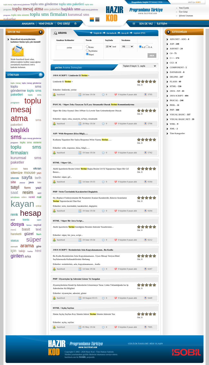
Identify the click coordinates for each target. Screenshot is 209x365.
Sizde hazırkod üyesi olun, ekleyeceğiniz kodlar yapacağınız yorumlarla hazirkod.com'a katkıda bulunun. (26, 63)
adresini (76, 293)
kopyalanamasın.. (86, 264)
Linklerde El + (63, 81)
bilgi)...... (85, 148)
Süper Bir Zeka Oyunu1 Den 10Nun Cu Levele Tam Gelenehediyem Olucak (87, 110)
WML (172, 124)
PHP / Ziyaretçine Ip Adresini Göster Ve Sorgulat (76, 279)
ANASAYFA (28, 23)
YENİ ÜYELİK (46, 23)
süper (64, 119)
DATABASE (175, 72)
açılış (64, 322)
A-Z (143, 47)
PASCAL (174, 100)
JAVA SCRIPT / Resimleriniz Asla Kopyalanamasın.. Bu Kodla (83, 250)
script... (79, 235)
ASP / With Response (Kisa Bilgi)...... (70, 133)
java (73, 235)
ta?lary (84, 119)
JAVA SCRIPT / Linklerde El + (71, 75)
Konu (91, 47)
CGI (172, 62)
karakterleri (83, 206)
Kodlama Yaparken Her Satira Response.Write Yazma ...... (82, 139)
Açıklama (93, 51)
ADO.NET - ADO (178, 39)
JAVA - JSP (175, 91)
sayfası (71, 322)
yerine (73, 89)
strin (64, 206)
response (71, 148)
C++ (172, 58)
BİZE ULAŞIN (156, 343)
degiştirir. (93, 206)
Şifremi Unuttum (186, 16)
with (64, 148)
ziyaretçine (67, 293)
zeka (70, 119)
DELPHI (174, 77)
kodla (97, 264)
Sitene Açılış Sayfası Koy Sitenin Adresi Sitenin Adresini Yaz (84, 314)
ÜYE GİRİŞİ (63, 23)
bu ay (124, 33)
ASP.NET (174, 48)
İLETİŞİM (162, 23)
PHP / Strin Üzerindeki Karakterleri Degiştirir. (75, 191)
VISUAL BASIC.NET (180, 119)
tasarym (76, 119)
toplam (137, 33)
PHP (172, 109)
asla (75, 264)
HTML (173, 86)
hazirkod (61, 94)
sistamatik (92, 119)
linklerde (66, 89)
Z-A (150, 47)
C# (171, 53)
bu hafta (110, 33)
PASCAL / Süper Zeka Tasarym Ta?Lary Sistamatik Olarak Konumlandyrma (93, 104)
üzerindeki (71, 206)
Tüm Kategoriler (177, 133)
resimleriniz (67, 264)
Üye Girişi (183, 12)
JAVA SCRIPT (176, 95)
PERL (172, 105)
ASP (172, 44)
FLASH (173, 81)
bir (69, 235)
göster (84, 293)
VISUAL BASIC (177, 114)
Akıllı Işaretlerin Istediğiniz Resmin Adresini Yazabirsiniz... (83, 227)
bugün (97, 33)
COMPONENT (177, 67)
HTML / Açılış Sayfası (63, 308)
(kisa (78, 148)
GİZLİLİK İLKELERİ (138, 343)
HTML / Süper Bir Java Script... (68, 220)
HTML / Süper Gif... (62, 162)
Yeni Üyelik (184, 8)
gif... (70, 177)
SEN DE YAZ (146, 23)
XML (172, 128)
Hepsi (91, 54)
